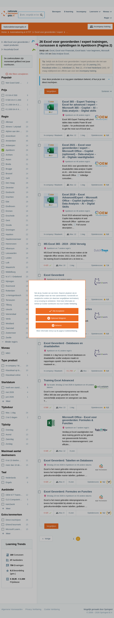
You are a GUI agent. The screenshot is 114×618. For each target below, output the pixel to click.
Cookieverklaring (70, 331)
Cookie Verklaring (70, 304)
